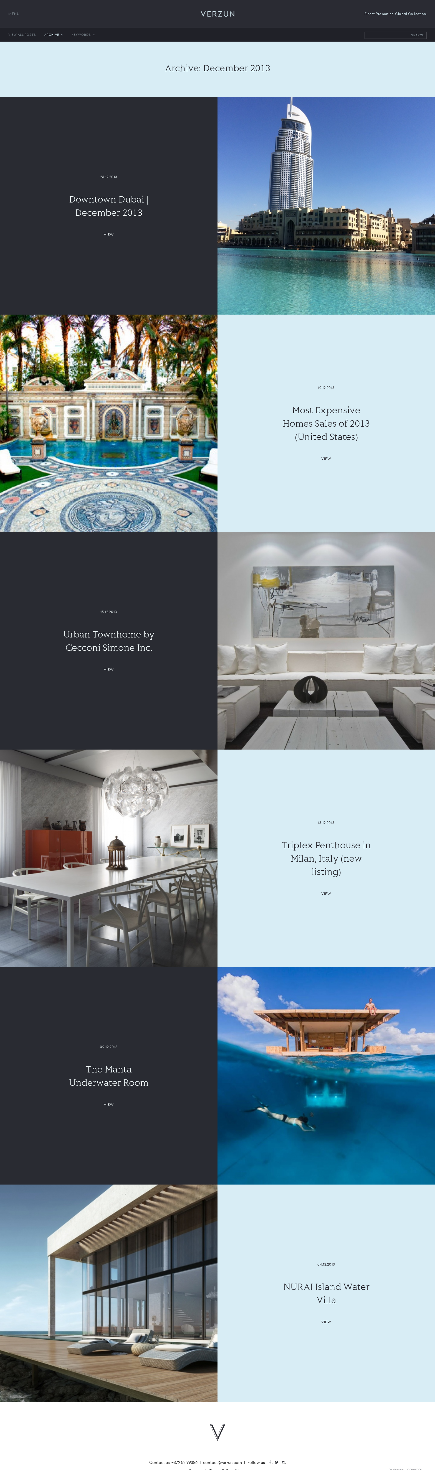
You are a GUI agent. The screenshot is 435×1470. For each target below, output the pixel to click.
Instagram (285, 1463)
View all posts (22, 35)
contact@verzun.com (222, 1462)
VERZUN (217, 14)
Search (417, 35)
